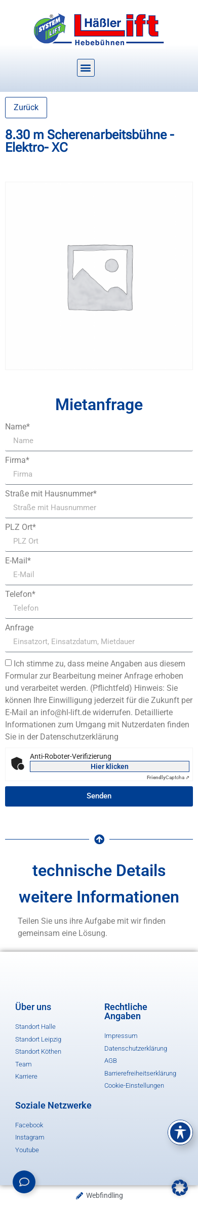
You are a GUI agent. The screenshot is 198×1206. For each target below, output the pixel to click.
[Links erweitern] (24, 1181)
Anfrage (19, 628)
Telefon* (20, 594)
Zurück (26, 107)
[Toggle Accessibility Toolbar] (180, 1132)
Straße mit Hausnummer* (51, 494)
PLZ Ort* (20, 527)
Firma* (17, 460)
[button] (86, 68)
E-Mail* (18, 561)
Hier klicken (110, 766)
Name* (17, 427)
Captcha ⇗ (168, 777)
